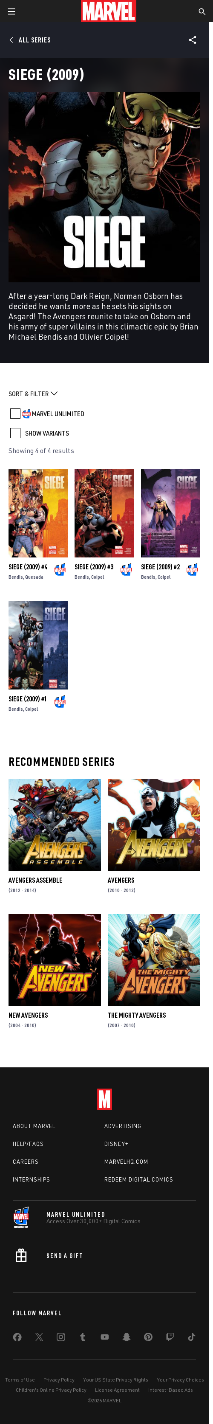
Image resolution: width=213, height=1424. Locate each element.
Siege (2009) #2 (160, 567)
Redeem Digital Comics (138, 1179)
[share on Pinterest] (148, 1338)
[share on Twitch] (170, 1338)
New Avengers (28, 1015)
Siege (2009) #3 (94, 567)
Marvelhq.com (126, 1161)
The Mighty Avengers (137, 1015)
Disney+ (116, 1143)
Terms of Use (20, 1379)
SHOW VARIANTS (47, 433)
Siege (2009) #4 (28, 567)
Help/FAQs (28, 1143)
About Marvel (34, 1126)
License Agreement (117, 1390)
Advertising (122, 1126)
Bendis (16, 577)
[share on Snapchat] (126, 1338)
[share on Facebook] (17, 1339)
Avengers (121, 880)
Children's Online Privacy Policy (51, 1390)
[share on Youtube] (105, 1338)
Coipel (97, 577)
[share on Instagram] (61, 1338)
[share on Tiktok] (191, 1338)
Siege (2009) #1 (28, 699)
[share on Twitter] (39, 1338)
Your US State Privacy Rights (115, 1379)
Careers (26, 1161)
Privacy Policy (59, 1379)
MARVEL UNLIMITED (58, 413)
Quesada (34, 577)
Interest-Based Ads (170, 1390)
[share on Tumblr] (82, 1338)
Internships (31, 1179)
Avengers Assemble (35, 880)
